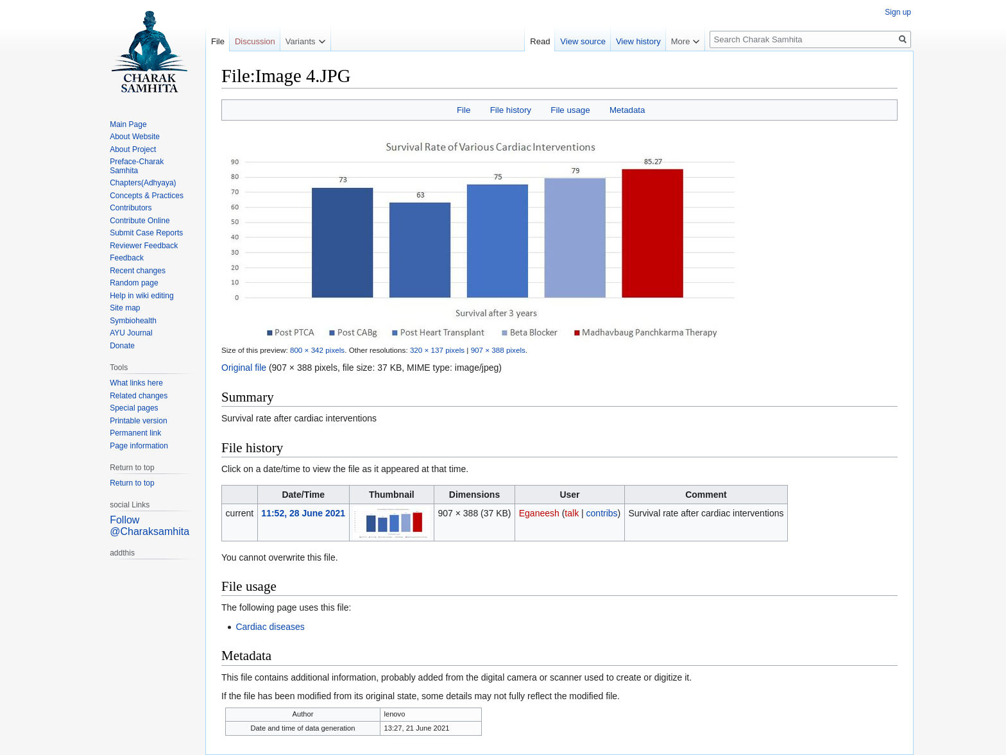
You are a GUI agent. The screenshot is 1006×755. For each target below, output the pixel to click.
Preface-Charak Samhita (137, 166)
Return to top (132, 483)
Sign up (898, 12)
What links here (136, 382)
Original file (243, 367)
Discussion (255, 41)
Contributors (130, 207)
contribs (602, 513)
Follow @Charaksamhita (149, 525)
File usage (570, 110)
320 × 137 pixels (437, 350)
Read (540, 41)
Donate (122, 345)
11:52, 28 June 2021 (303, 513)
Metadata (627, 110)
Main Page (128, 124)
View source (583, 41)
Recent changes (138, 270)
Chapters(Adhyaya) (143, 182)
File (463, 110)
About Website (135, 136)
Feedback (127, 257)
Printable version (138, 420)
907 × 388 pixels (498, 350)
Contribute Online (139, 220)
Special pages (134, 407)
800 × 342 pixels (317, 350)
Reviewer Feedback (144, 245)
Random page (134, 282)
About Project (133, 149)
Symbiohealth (133, 320)
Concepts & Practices (146, 195)
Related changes (138, 395)
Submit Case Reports (146, 232)
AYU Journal (131, 332)
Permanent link (135, 432)
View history (638, 41)
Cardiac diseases (269, 627)
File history (510, 110)
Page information (139, 445)
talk (572, 513)
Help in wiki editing (141, 295)
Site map (125, 307)
